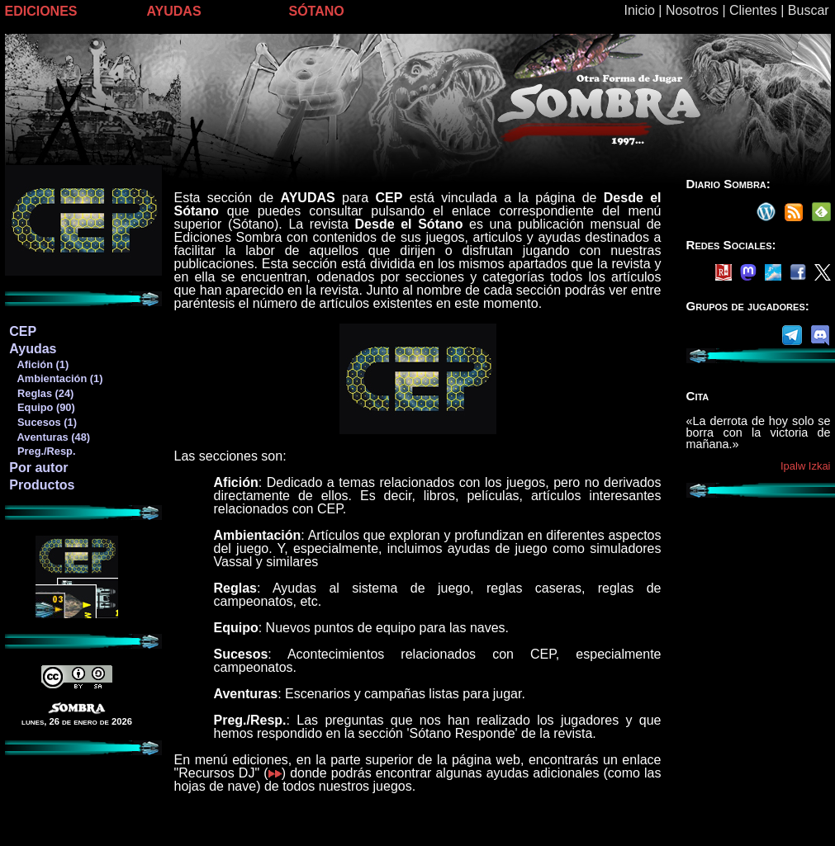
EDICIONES (41, 11)
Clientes (753, 10)
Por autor (38, 468)
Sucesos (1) (42, 422)
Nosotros (692, 10)
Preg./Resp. (41, 451)
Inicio (639, 10)
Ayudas (32, 349)
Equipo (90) (41, 407)
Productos (41, 485)
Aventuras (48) (49, 437)
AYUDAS (174, 11)
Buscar (808, 10)
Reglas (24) (41, 393)
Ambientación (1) (55, 378)
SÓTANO (316, 11)
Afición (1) (38, 364)
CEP (22, 331)
